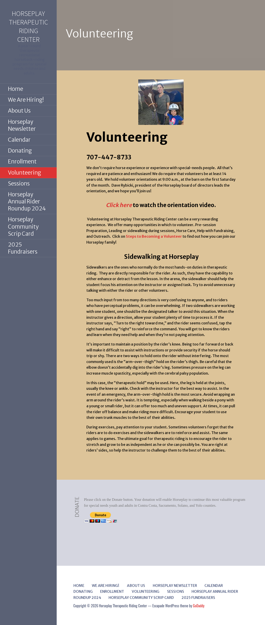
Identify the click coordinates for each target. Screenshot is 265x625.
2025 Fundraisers (22, 248)
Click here (119, 205)
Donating (20, 150)
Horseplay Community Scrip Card (23, 226)
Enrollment (22, 161)
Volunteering (24, 172)
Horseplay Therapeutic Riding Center (28, 26)
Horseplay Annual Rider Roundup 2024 (27, 201)
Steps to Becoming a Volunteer (154, 236)
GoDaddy (198, 605)
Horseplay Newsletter (22, 125)
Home (15, 88)
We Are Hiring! (26, 99)
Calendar (19, 139)
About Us (19, 110)
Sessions (19, 183)
